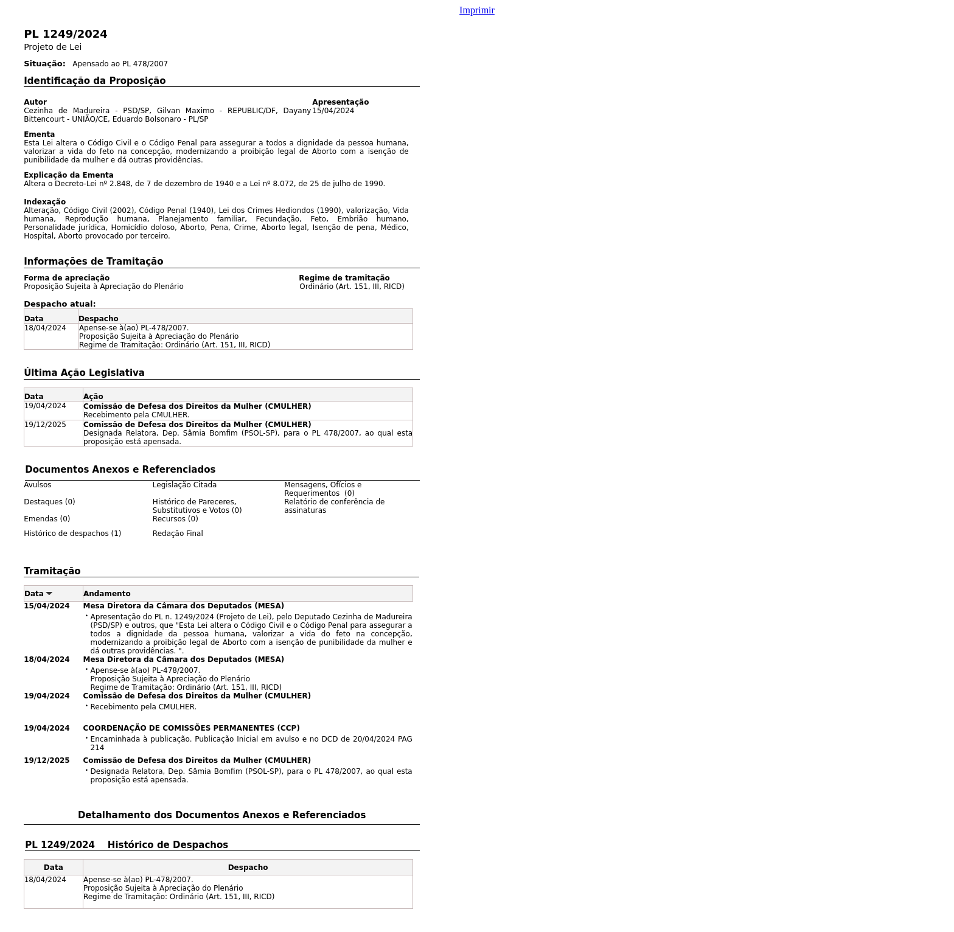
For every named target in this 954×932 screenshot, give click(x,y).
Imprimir (477, 10)
